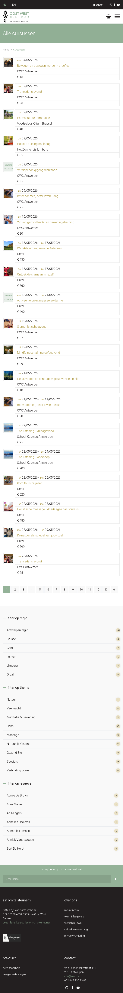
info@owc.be (72, 976)
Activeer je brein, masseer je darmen (41, 300)
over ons (70, 900)
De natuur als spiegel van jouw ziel (40, 535)
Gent (10, 648)
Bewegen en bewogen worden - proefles (43, 65)
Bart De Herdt (15, 848)
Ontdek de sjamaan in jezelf (35, 274)
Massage (13, 735)
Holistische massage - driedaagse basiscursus (48, 509)
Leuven (11, 657)
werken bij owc (72, 922)
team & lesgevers (74, 916)
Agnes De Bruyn (17, 795)
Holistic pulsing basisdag (34, 144)
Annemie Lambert (18, 831)
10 (81, 589)
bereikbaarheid (11, 967)
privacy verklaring (74, 935)
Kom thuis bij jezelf (29, 483)
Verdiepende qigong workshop (37, 170)
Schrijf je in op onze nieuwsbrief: (61, 869)
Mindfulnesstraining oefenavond (38, 352)
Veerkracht (14, 708)
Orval (20, 254)
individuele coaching (76, 929)
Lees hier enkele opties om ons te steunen (27, 922)
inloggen (98, 4)
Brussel (12, 639)
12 (97, 589)
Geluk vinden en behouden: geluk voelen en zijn (48, 379)
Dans (10, 726)
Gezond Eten (15, 752)
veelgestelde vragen (14, 974)
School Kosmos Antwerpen (35, 436)
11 (89, 589)
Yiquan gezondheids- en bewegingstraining (45, 222)
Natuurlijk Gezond (18, 744)
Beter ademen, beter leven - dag (37, 196)
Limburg (12, 665)
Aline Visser (14, 804)
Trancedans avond (29, 91)
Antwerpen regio (17, 630)
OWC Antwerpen (28, 71)
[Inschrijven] (115, 879)
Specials (12, 761)
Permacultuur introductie (33, 118)
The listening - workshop (33, 457)
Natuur (11, 699)
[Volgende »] (114, 589)
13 (106, 589)
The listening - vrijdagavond (35, 431)
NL (4, 4)
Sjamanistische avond (31, 326)
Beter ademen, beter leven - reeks (38, 405)
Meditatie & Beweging (21, 717)
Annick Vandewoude (20, 840)
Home (6, 49)
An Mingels (14, 813)
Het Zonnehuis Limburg (32, 149)
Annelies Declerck (18, 822)
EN (14, 4)
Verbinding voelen (18, 770)
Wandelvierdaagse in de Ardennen (39, 248)
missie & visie (72, 910)
